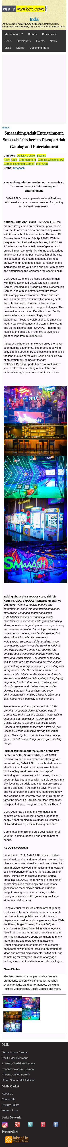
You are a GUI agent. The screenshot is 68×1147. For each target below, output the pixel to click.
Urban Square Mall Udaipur (18, 1080)
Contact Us (8, 1099)
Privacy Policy (10, 1104)
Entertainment (27, 159)
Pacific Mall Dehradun (15, 1057)
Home (5, 127)
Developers (24, 40)
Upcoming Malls (39, 47)
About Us (7, 1093)
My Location (12, 34)
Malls (8, 47)
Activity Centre (26, 155)
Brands (32, 34)
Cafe (14, 159)
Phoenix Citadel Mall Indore (18, 1063)
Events (40, 40)
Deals (8, 40)
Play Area (42, 163)
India (34, 19)
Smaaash (19, 167)
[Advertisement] (34, 88)
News (53, 40)
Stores (20, 47)
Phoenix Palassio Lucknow (18, 1069)
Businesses (49, 34)
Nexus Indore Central (15, 1052)
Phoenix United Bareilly (16, 1074)
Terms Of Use (10, 1110)
